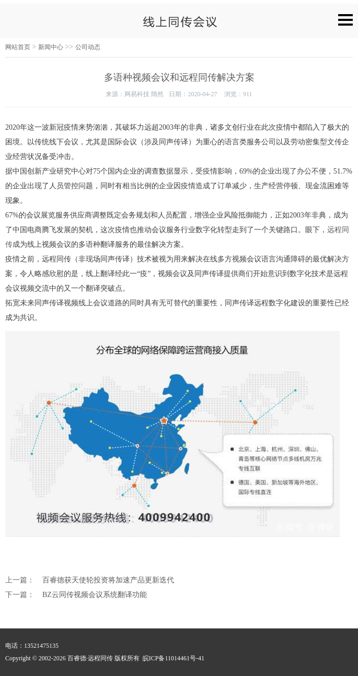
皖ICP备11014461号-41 (173, 658)
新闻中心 (50, 47)
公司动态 (87, 47)
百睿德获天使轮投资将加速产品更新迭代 (108, 580)
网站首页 (17, 47)
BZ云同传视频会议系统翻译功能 (94, 595)
